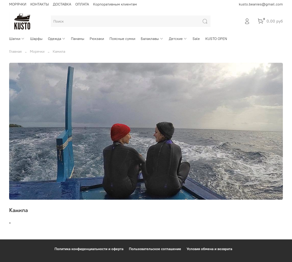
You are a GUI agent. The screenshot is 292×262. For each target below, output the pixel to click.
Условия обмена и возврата (209, 248)
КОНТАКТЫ (39, 4)
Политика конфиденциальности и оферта (89, 248)
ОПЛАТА (82, 4)
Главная (15, 51)
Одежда (56, 38)
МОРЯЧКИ (17, 4)
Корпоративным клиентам (115, 4)
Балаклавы (152, 38)
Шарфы (36, 38)
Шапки (17, 38)
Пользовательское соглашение (155, 248)
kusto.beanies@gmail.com (261, 4)
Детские (178, 38)
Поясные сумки (122, 38)
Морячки (37, 51)
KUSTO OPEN (216, 38)
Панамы (77, 38)
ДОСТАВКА (62, 4)
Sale (196, 38)
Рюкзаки (97, 38)
